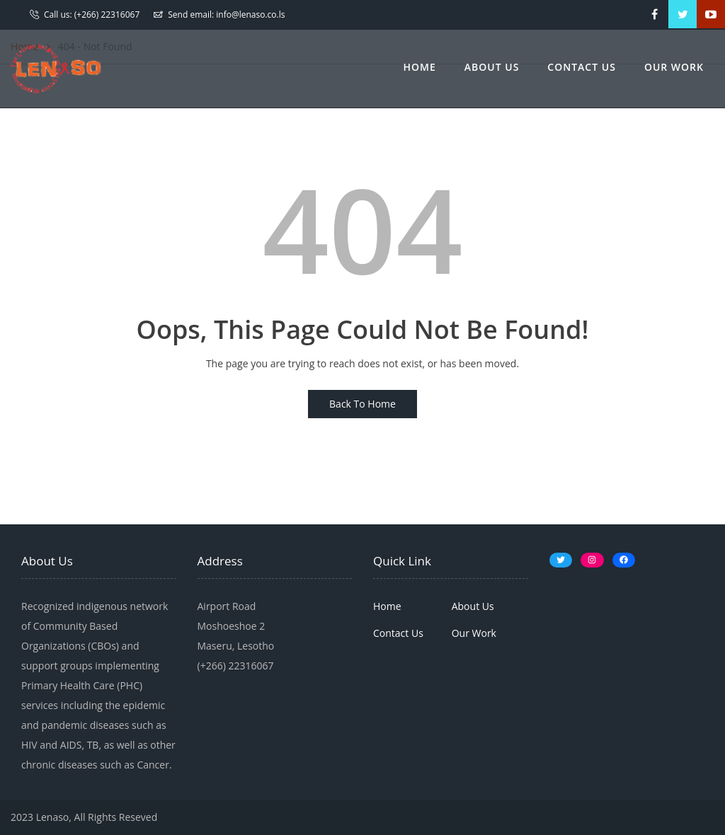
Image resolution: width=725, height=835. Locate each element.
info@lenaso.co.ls (250, 14)
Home (420, 67)
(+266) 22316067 (107, 14)
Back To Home (362, 403)
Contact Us (581, 67)
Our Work (674, 67)
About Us (492, 67)
